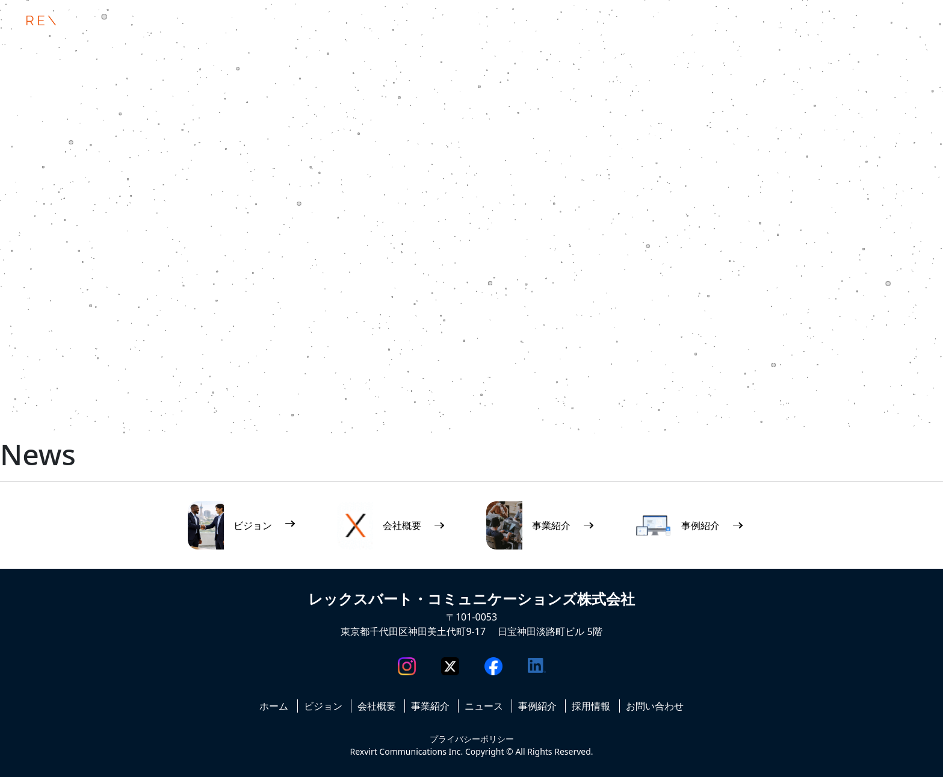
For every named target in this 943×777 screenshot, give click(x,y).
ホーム (273, 706)
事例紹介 (537, 706)
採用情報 (591, 706)
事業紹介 (430, 706)
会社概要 (376, 706)
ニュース (484, 706)
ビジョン (323, 706)
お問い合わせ (655, 706)
